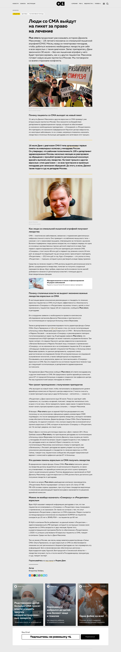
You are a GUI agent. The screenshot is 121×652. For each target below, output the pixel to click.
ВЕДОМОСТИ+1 (88, 3)
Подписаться (90, 637)
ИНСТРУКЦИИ (31, 3)
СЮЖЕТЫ (23, 3)
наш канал (49, 560)
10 (52, 328)
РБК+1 (81, 3)
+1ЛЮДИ (103, 586)
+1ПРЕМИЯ (74, 3)
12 (56, 328)
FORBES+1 (98, 3)
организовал (73, 146)
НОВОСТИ (15, 3)
